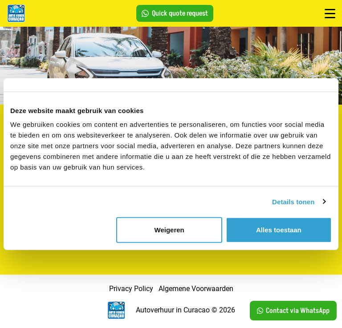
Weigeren (169, 230)
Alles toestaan (278, 230)
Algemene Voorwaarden (196, 288)
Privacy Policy (131, 288)
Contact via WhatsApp (293, 311)
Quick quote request (175, 13)
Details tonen (293, 201)
